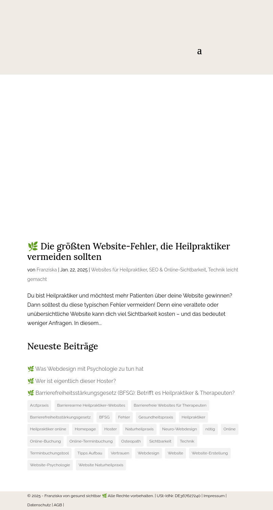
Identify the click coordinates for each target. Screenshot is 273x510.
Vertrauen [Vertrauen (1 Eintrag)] (120, 453)
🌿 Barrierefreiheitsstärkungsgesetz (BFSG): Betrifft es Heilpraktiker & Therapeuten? (131, 393)
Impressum (214, 495)
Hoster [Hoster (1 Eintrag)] (110, 429)
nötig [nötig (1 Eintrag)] (210, 429)
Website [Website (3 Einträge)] (175, 453)
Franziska (47, 269)
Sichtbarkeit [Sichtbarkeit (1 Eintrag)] (160, 441)
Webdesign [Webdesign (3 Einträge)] (149, 453)
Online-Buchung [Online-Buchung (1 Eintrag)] (45, 441)
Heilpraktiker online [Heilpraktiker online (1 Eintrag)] (48, 429)
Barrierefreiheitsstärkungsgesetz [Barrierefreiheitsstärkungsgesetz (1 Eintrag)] (60, 417)
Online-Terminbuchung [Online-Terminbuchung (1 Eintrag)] (91, 441)
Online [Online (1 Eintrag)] (230, 429)
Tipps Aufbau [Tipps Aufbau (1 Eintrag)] (89, 453)
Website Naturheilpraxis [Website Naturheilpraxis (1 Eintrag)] (101, 465)
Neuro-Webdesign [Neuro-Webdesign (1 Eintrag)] (179, 429)
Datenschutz (39, 505)
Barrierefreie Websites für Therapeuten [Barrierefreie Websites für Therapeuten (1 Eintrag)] (170, 405)
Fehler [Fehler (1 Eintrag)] (124, 417)
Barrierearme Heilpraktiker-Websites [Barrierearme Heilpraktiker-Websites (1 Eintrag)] (91, 405)
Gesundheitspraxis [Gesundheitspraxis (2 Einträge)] (156, 417)
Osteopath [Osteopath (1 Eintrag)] (131, 441)
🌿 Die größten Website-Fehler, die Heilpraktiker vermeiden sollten (128, 251)
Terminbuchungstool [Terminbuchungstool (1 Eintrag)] (49, 453)
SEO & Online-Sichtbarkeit (177, 269)
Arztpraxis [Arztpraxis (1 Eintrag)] (39, 405)
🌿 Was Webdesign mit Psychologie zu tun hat (85, 369)
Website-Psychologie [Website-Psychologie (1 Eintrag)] (50, 465)
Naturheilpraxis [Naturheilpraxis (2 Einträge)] (139, 429)
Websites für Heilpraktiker (119, 269)
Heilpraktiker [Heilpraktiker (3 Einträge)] (193, 417)
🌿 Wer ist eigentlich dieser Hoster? (71, 381)
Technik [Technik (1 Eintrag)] (187, 441)
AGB (58, 505)
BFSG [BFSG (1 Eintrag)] (104, 417)
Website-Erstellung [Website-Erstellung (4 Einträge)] (210, 453)
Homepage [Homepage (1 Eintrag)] (85, 429)
